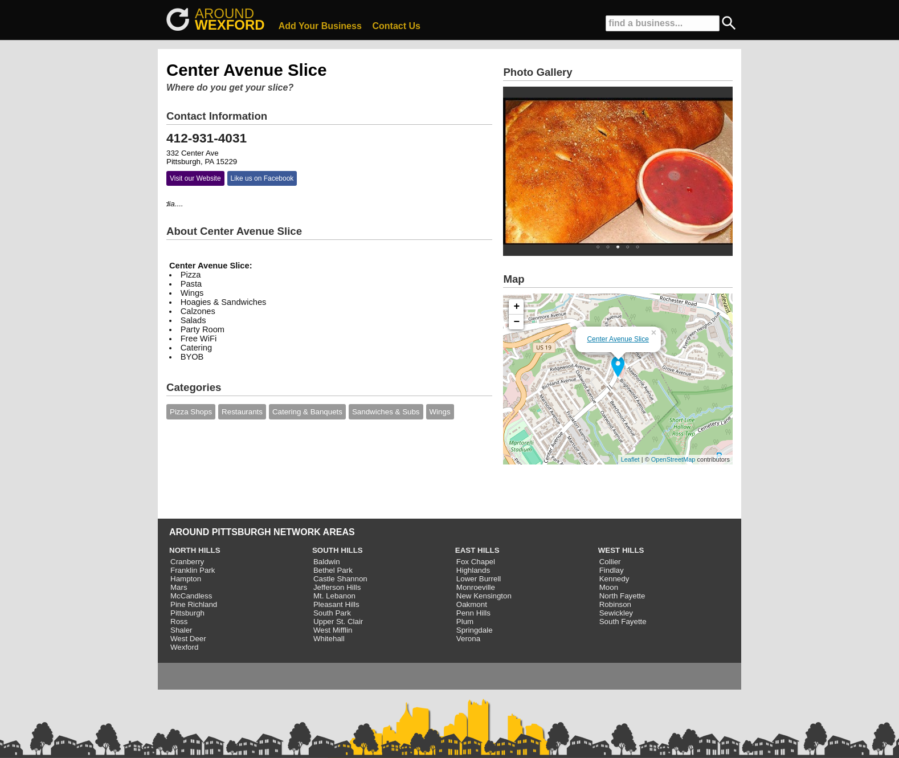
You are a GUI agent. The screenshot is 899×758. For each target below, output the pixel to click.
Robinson (615, 604)
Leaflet (630, 459)
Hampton (185, 578)
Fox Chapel (475, 561)
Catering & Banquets (307, 411)
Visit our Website (195, 178)
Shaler (181, 630)
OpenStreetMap (673, 459)
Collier (610, 561)
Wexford (184, 647)
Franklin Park (192, 570)
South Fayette (623, 621)
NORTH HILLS (194, 550)
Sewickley (616, 613)
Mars (178, 587)
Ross (178, 621)
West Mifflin (332, 630)
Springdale (474, 630)
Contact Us (396, 26)
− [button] (517, 322)
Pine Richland (193, 604)
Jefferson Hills (337, 587)
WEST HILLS (621, 550)
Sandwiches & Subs (386, 411)
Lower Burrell (478, 578)
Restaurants (242, 411)
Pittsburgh (187, 613)
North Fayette (622, 596)
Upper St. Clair (338, 621)
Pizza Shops (191, 411)
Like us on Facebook (262, 178)
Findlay (611, 570)
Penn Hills (473, 613)
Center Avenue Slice (618, 339)
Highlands (473, 570)
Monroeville (475, 587)
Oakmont (471, 604)
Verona (468, 638)
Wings (440, 411)
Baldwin (326, 561)
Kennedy (614, 578)
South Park (332, 613)
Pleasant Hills (336, 604)
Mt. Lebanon (334, 596)
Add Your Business (320, 26)
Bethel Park (333, 570)
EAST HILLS (477, 550)
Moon (608, 587)
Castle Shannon (340, 578)
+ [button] (517, 306)
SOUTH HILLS (337, 550)
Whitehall (329, 638)
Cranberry (187, 561)
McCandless (191, 596)
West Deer (188, 638)
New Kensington (484, 596)
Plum (464, 621)
